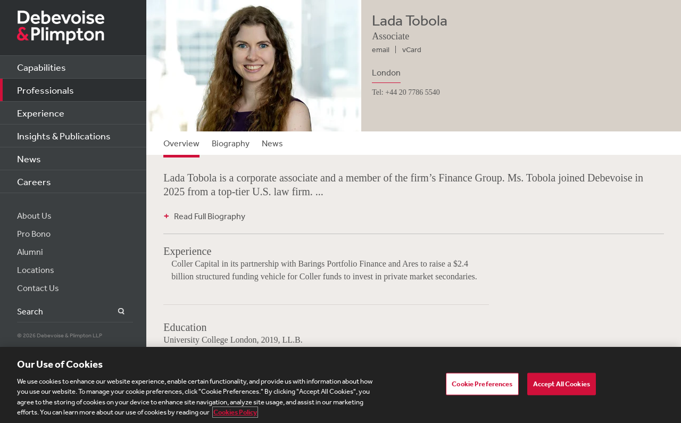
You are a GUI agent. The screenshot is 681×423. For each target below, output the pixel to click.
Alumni (30, 251)
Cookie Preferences (482, 383)
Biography (231, 143)
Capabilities (41, 67)
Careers (34, 181)
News (29, 158)
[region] (340, 385)
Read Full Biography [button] (209, 216)
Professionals (45, 90)
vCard (411, 49)
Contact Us (38, 288)
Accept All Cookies (561, 383)
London (386, 72)
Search (115, 311)
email (380, 49)
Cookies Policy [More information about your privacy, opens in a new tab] (235, 412)
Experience (40, 113)
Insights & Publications (64, 136)
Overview (181, 143)
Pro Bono (34, 233)
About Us (34, 215)
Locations (35, 269)
